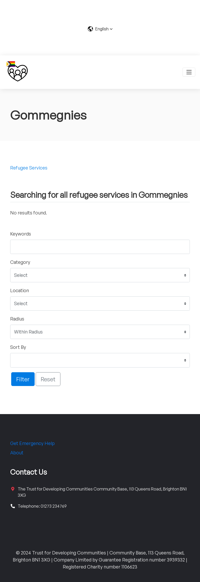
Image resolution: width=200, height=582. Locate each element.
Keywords (20, 234)
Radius (17, 319)
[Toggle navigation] (189, 72)
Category (20, 262)
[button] (100, 29)
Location (19, 290)
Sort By (18, 347)
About (16, 452)
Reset (48, 379)
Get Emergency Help (32, 443)
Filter (23, 379)
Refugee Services (28, 168)
